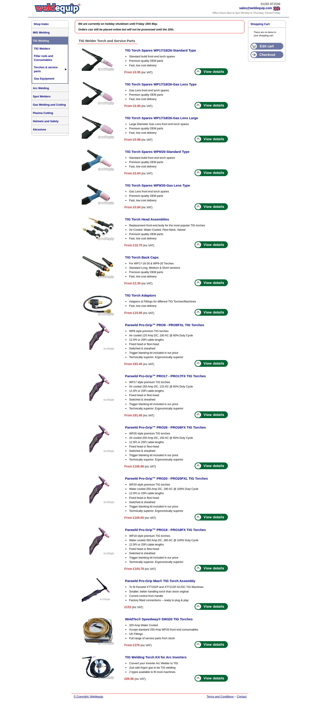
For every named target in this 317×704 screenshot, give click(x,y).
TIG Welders (42, 48)
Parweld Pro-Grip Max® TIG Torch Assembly (160, 581)
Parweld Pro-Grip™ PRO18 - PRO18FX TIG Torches (165, 530)
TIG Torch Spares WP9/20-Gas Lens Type (157, 185)
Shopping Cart (260, 24)
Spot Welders (42, 96)
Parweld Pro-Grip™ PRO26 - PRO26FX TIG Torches (165, 427)
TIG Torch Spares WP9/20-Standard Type (157, 151)
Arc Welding (41, 88)
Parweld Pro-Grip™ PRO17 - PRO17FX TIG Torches (165, 376)
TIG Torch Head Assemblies (147, 219)
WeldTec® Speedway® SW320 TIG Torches (159, 619)
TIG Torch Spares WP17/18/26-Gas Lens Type (161, 84)
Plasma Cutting (43, 113)
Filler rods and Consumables (43, 58)
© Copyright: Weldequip (88, 696)
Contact (242, 696)
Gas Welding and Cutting (49, 104)
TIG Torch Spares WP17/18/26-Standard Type (160, 50)
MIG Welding (41, 32)
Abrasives (39, 129)
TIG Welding (41, 40)
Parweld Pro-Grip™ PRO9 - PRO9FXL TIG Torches (164, 325)
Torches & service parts (46, 69)
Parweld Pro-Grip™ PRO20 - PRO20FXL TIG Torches (166, 478)
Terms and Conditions (220, 696)
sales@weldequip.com (255, 8)
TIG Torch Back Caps (141, 257)
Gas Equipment (44, 78)
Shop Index (41, 24)
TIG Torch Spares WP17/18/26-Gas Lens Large (161, 118)
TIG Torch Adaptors (140, 295)
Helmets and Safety (45, 121)
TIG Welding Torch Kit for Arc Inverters (156, 657)
